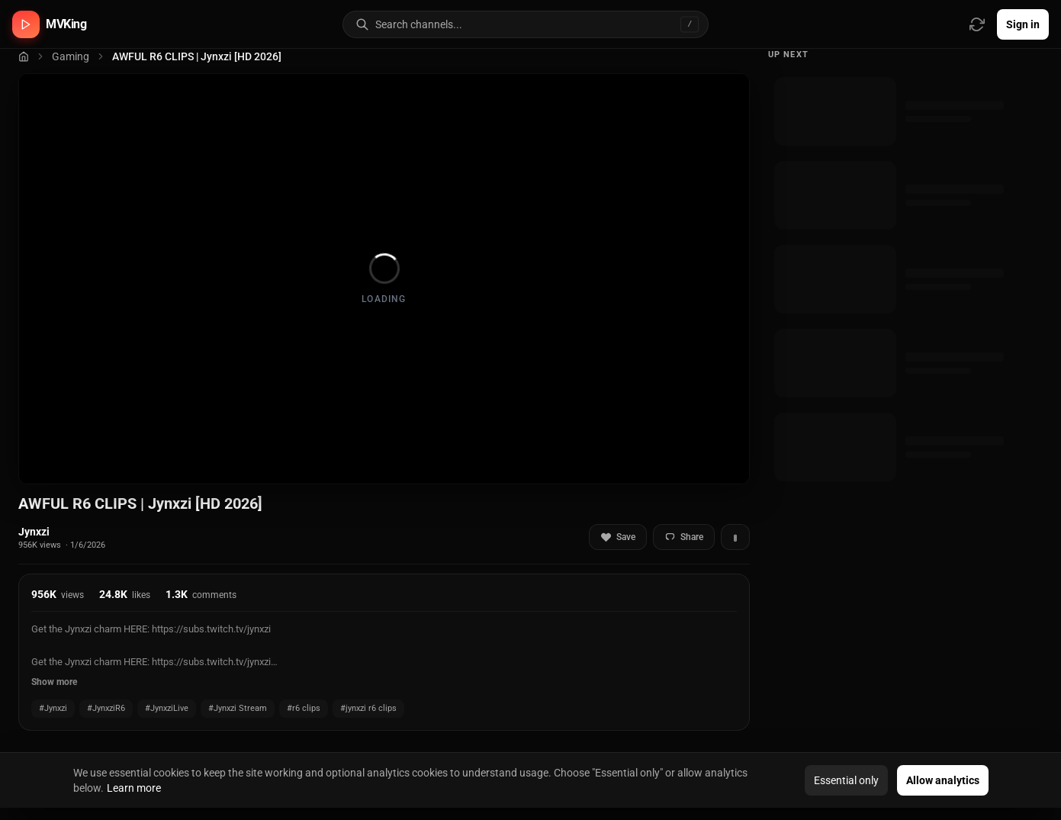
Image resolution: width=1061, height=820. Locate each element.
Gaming (70, 56)
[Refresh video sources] (977, 24)
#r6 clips (303, 708)
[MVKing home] (49, 24)
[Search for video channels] (541, 24)
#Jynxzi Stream (237, 708)
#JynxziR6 (106, 708)
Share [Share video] (683, 537)
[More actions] (735, 537)
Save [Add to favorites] (617, 537)
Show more (54, 682)
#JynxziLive (166, 708)
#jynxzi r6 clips (368, 708)
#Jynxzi (53, 708)
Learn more (134, 788)
